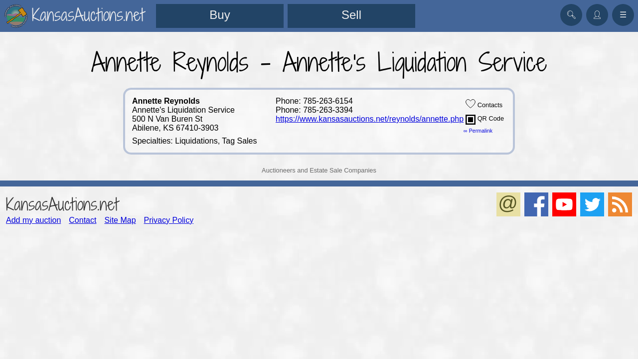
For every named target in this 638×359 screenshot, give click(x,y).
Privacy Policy (169, 220)
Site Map (120, 220)
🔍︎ (571, 14)
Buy (219, 14)
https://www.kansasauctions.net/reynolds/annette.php (370, 119)
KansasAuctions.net (62, 204)
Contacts (484, 104)
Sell (351, 14)
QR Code (485, 120)
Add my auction (33, 220)
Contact (82, 220)
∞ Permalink (478, 131)
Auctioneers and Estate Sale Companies (319, 170)
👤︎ (597, 14)
